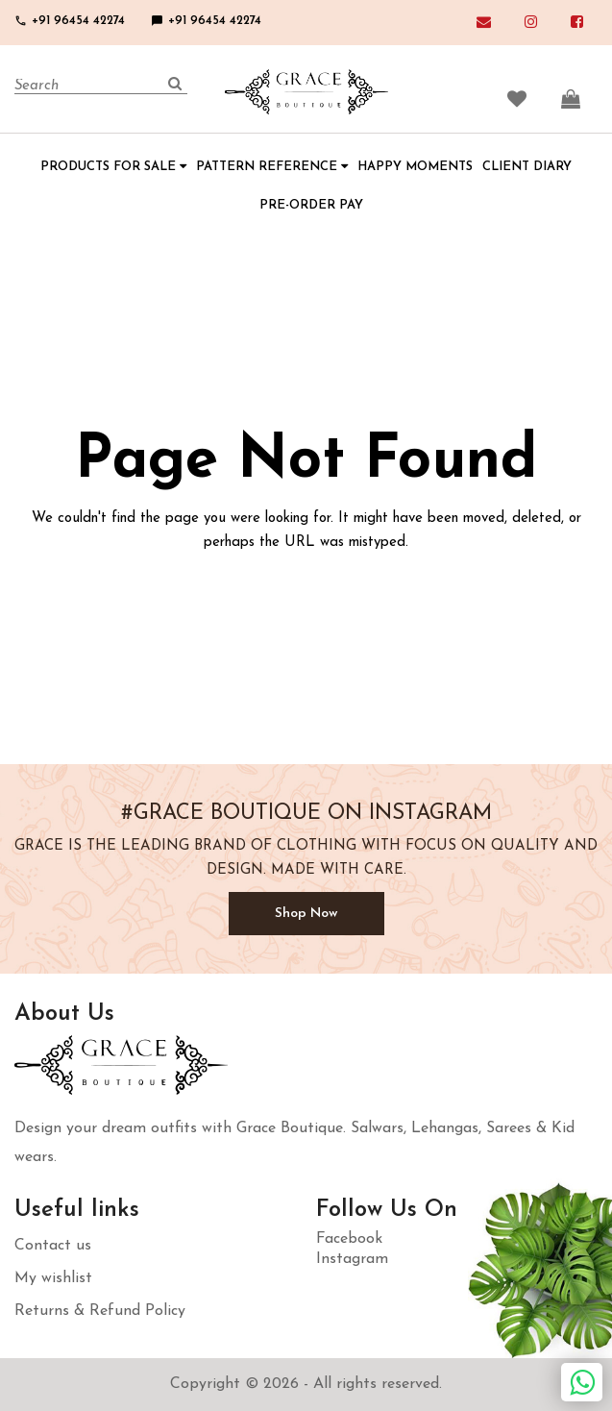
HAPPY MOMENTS (415, 167)
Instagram (352, 1259)
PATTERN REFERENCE (272, 167)
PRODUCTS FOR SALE (113, 167)
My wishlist (53, 1278)
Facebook (349, 1239)
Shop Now (306, 913)
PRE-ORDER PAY (311, 205)
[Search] (100, 86)
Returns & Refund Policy (99, 1311)
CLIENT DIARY (527, 167)
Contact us (52, 1245)
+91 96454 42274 (69, 20)
